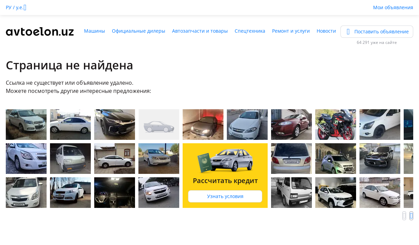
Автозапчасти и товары (200, 31)
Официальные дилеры (138, 31)
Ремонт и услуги (291, 31)
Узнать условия (225, 196)
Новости (326, 31)
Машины (94, 31)
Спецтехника (250, 31)
